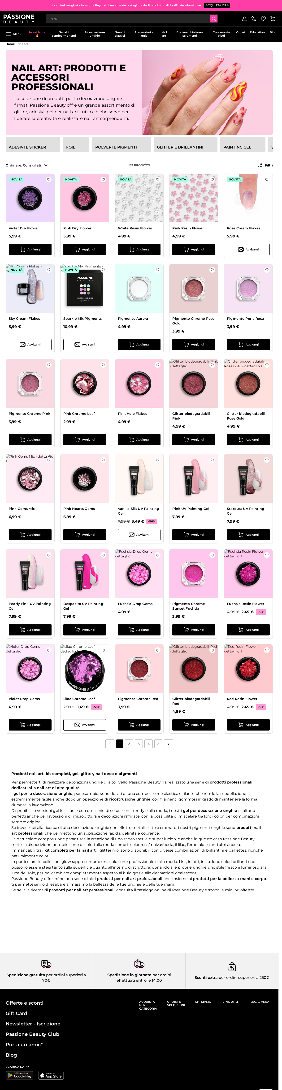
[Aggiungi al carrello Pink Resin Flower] (193, 249)
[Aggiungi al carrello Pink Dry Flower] (84, 249)
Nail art (164, 34)
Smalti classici (120, 34)
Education (257, 32)
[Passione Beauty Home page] (21, 18)
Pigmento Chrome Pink (29, 413)
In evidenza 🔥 (37, 34)
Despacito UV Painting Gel (83, 606)
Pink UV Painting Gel (190, 509)
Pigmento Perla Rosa (245, 318)
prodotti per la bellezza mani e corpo (229, 878)
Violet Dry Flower (24, 228)
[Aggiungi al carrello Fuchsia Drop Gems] (139, 629)
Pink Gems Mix (22, 509)
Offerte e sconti (24, 1003)
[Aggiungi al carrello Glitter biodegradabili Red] (193, 725)
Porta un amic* (24, 1044)
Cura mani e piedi (221, 34)
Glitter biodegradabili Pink (191, 415)
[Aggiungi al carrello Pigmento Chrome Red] (139, 725)
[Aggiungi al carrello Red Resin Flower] (248, 725)
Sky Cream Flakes (24, 318)
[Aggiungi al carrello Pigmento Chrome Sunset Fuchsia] (193, 629)
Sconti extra (206, 977)
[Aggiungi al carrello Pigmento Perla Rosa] (248, 344)
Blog (273, 32)
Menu (13, 34)
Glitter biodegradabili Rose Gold (246, 415)
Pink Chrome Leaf (79, 413)
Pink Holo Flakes (132, 413)
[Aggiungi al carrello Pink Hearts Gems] (84, 534)
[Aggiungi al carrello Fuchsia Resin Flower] (248, 629)
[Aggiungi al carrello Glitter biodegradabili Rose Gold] (248, 439)
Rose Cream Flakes (243, 228)
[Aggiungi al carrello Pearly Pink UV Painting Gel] (30, 629)
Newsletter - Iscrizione (33, 1024)
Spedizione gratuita (26, 975)
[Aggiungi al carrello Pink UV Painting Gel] (193, 534)
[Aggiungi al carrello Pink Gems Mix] (30, 534)
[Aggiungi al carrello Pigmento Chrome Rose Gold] (193, 344)
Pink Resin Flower (188, 228)
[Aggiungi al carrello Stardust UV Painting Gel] (248, 534)
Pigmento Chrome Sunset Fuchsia (188, 606)
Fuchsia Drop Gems (135, 604)
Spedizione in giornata (129, 975)
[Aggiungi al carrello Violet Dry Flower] (30, 249)
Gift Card (16, 1013)
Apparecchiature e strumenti (189, 34)
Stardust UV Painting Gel (245, 511)
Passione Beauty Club (32, 1034)
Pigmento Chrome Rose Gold (193, 320)
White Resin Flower (135, 228)
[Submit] (217, 18)
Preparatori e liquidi (143, 34)
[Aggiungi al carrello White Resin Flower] (139, 249)
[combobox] (135, 18)
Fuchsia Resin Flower (245, 604)
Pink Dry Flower (77, 228)
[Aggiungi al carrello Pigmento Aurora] (139, 344)
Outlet (240, 32)
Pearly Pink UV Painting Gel (30, 606)
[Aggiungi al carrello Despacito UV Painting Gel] (84, 629)
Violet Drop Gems (24, 699)
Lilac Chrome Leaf (79, 699)
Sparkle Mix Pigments (82, 318)
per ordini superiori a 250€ (243, 977)
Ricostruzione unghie (95, 34)
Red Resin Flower (242, 699)
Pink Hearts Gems (79, 509)
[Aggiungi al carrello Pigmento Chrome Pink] (30, 439)
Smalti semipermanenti (64, 34)
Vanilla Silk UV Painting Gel (138, 511)
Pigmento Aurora (133, 318)
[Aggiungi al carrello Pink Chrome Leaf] (84, 439)
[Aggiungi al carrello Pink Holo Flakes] (139, 439)
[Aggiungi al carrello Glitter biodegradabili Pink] (193, 439)
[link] (109, 743)
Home (10, 44)
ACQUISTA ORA (217, 4)
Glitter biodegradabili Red (191, 701)
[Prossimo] (168, 743)
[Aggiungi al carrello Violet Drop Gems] (30, 725)
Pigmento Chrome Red (138, 699)
